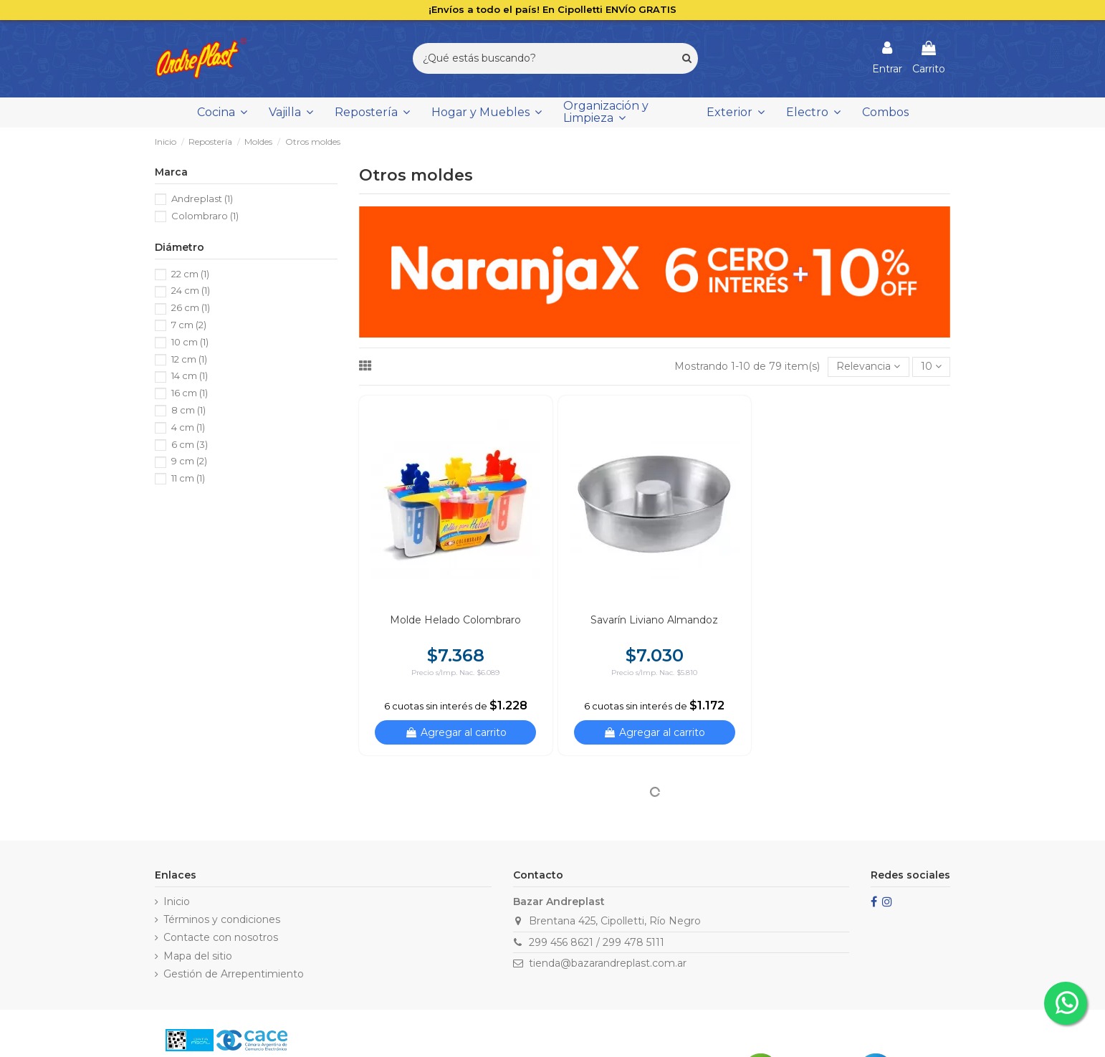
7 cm (188, 324)
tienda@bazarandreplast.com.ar (608, 963)
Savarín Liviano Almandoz (654, 619)
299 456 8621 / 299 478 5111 (596, 942)
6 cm (189, 444)
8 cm (188, 410)
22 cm (190, 273)
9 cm (189, 461)
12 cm (189, 359)
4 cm (188, 427)
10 (931, 366)
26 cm (190, 307)
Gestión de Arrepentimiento (233, 973)
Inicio (176, 901)
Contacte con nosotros (220, 937)
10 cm (190, 342)
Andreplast (202, 198)
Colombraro (205, 215)
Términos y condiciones (221, 919)
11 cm (188, 478)
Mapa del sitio (197, 956)
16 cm (189, 392)
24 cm (190, 290)
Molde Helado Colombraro (455, 619)
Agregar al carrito (456, 732)
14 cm (189, 375)
